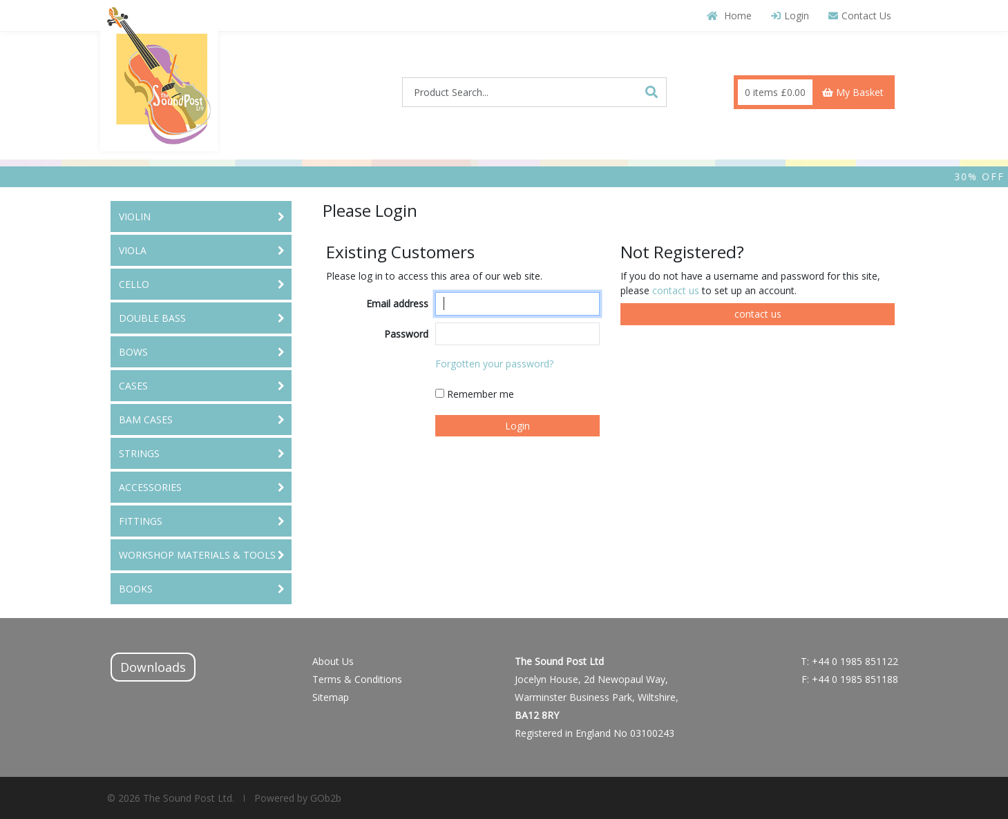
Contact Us (859, 15)
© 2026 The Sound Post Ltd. (170, 797)
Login (790, 15)
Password (406, 333)
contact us (677, 290)
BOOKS (136, 588)
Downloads (153, 667)
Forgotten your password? (494, 363)
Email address (397, 303)
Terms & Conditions (357, 679)
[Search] (651, 92)
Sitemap (330, 697)
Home (729, 15)
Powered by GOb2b (296, 797)
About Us (333, 661)
